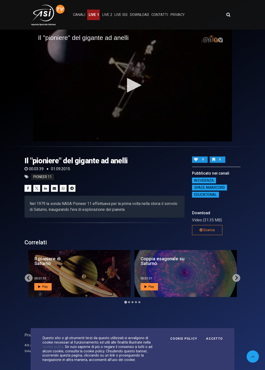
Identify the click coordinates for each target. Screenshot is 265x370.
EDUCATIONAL (205, 195)
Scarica (207, 230)
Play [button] (43, 286)
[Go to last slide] (29, 278)
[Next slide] (236, 278)
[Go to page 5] (139, 302)
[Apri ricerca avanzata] (228, 15)
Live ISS (121, 15)
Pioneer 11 (42, 177)
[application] (132, 85)
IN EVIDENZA (204, 180)
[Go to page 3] (132, 302)
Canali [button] (79, 15)
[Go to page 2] (129, 302)
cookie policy (52, 347)
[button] (132, 85)
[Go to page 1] (125, 302)
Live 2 (107, 15)
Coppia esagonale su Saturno (162, 261)
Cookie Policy (183, 338)
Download (139, 15)
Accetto (214, 338)
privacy (177, 15)
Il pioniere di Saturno (47, 261)
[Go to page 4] (136, 302)
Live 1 (94, 15)
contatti (159, 15)
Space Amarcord (209, 188)
